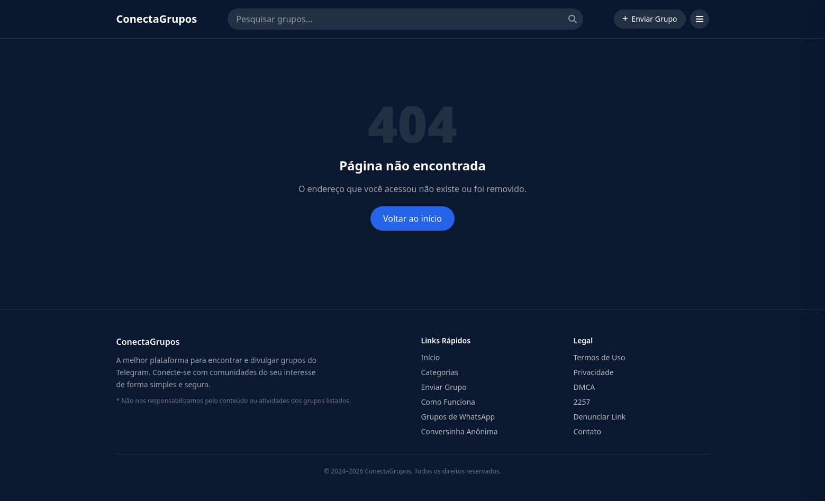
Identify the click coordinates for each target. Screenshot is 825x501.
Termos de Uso (599, 357)
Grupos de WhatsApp (458, 417)
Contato (587, 431)
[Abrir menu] (699, 19)
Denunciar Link (600, 417)
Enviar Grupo (649, 19)
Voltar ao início (412, 218)
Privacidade (594, 372)
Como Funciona (448, 402)
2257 (582, 402)
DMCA (584, 387)
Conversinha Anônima (459, 431)
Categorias (440, 372)
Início (430, 357)
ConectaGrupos (156, 19)
